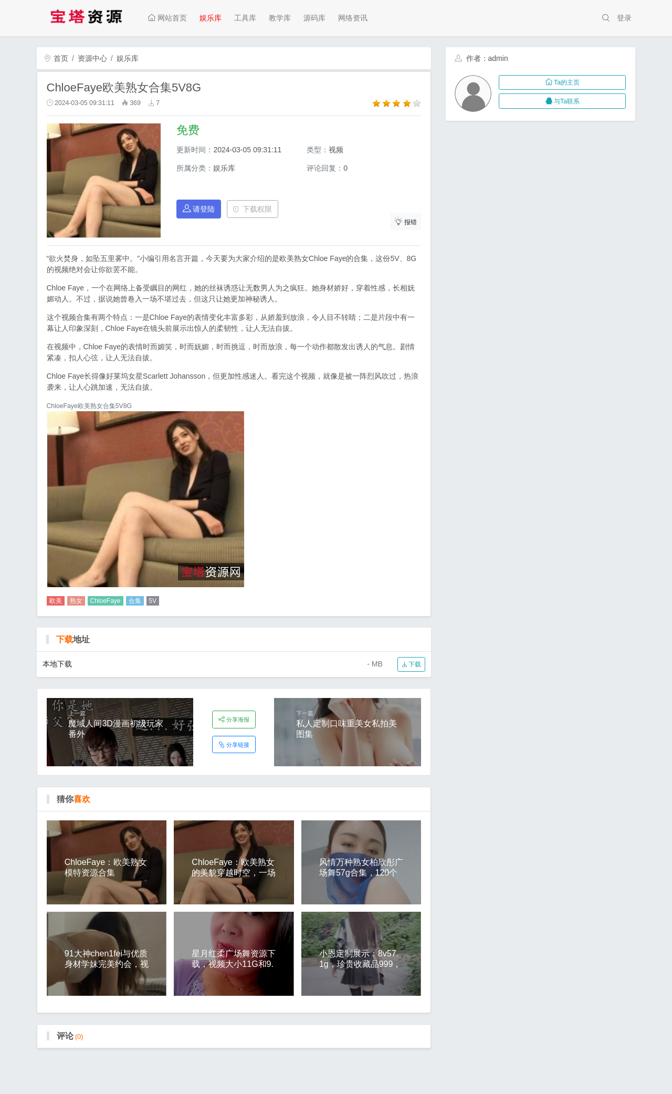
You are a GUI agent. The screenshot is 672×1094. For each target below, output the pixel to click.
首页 (56, 58)
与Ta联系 (562, 101)
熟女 (76, 601)
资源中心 (92, 58)
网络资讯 (353, 18)
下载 (411, 664)
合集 (135, 601)
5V (153, 601)
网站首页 (167, 18)
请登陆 (199, 208)
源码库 (314, 18)
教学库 (280, 18)
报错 (405, 221)
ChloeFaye (105, 601)
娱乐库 (211, 18)
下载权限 (252, 209)
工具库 (245, 18)
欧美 (55, 601)
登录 (624, 18)
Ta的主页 (562, 82)
